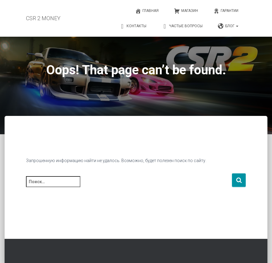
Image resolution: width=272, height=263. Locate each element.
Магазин (186, 11)
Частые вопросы (182, 26)
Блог (228, 26)
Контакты (132, 26)
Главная (147, 11)
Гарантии (225, 11)
